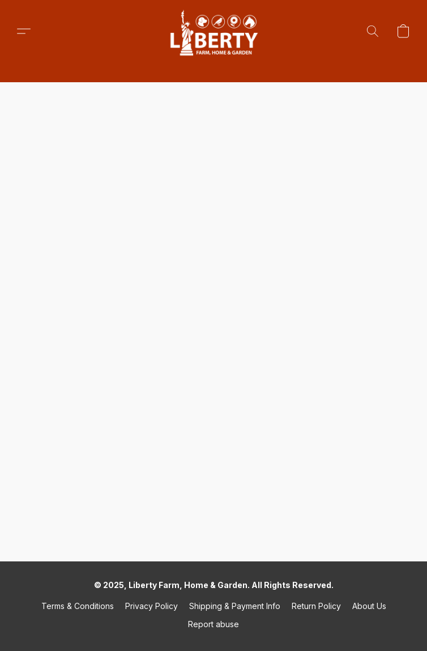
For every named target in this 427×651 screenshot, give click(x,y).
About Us (369, 606)
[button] (213, 31)
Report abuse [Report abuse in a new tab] (213, 624)
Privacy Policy (151, 606)
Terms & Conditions (77, 606)
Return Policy (316, 606)
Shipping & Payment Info (234, 606)
